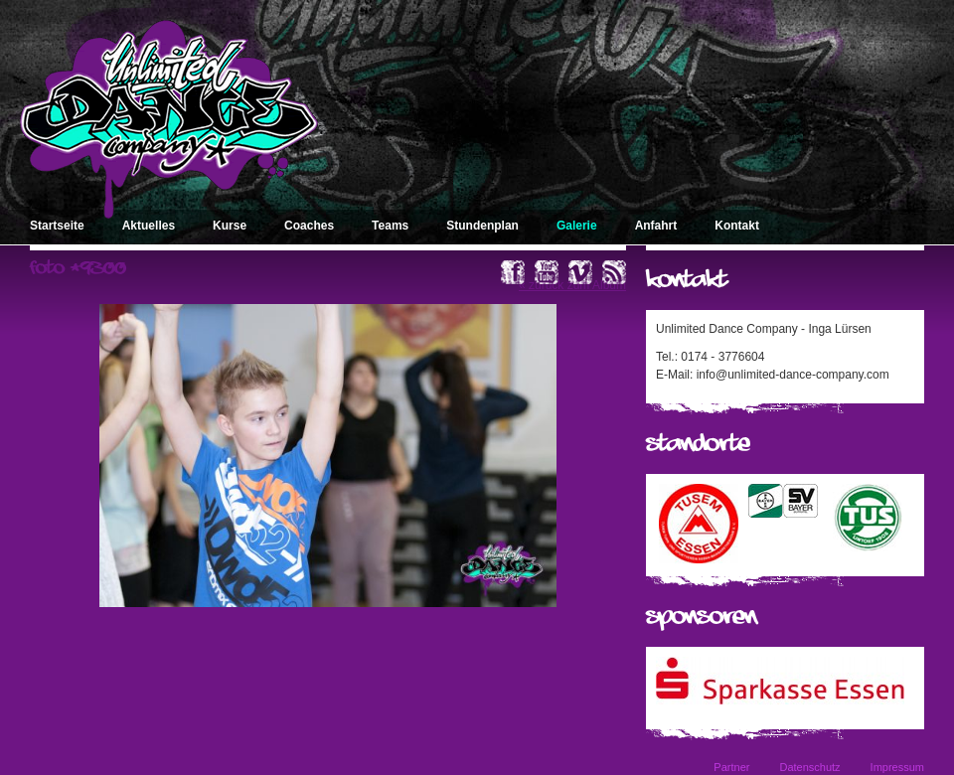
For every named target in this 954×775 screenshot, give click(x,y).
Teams (390, 225)
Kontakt (737, 225)
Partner (731, 767)
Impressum (897, 767)
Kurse (229, 225)
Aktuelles (148, 225)
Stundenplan (482, 225)
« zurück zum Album (572, 285)
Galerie (576, 225)
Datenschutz (809, 767)
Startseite (57, 225)
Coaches (309, 225)
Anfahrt (656, 225)
